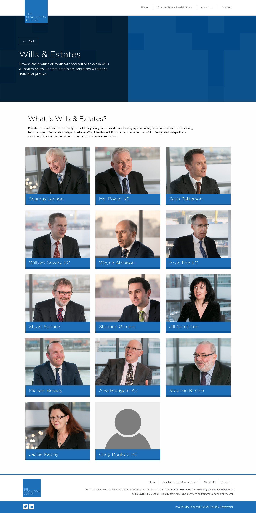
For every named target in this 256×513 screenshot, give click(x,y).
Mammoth (228, 506)
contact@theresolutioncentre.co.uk (215, 489)
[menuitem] (145, 7)
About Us (207, 7)
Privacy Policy (182, 506)
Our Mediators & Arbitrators (174, 7)
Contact (227, 7)
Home (144, 7)
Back (28, 41)
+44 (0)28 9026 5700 (179, 489)
